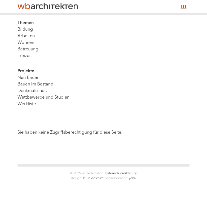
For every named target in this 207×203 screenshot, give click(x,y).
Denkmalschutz (33, 91)
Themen (26, 23)
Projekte (26, 71)
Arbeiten (26, 36)
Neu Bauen (28, 78)
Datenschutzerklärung (121, 173)
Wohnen (26, 43)
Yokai (132, 178)
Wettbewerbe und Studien (44, 97)
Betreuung (28, 49)
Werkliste (27, 104)
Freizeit (25, 56)
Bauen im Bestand (35, 84)
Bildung (25, 29)
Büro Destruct (93, 178)
